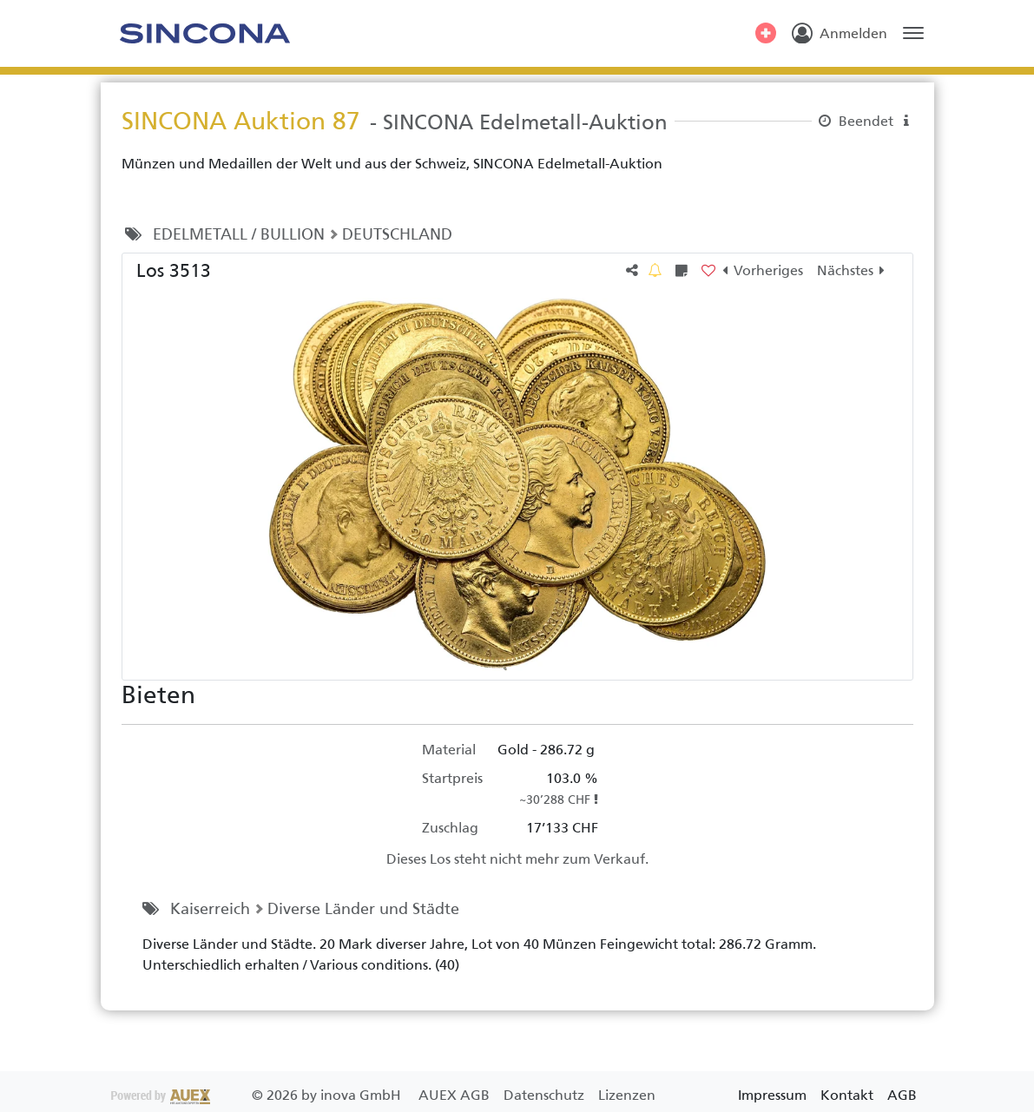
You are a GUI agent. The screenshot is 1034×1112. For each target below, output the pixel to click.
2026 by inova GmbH (258, 1095)
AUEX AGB (455, 1095)
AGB (902, 1095)
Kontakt (846, 1095)
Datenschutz (546, 1095)
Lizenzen (626, 1095)
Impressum (772, 1095)
